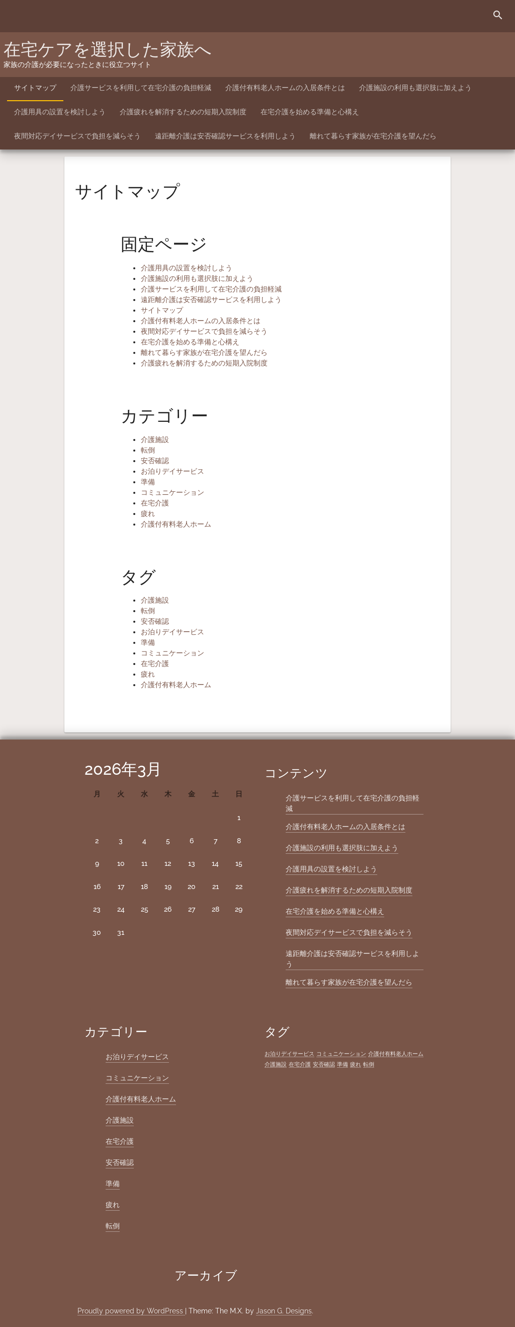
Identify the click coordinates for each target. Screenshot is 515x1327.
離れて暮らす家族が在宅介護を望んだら (373, 136)
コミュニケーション (172, 492)
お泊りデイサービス (172, 471)
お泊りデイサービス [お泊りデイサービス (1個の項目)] (289, 1054)
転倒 (148, 450)
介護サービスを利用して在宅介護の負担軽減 (140, 88)
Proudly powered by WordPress (131, 1311)
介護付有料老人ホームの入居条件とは (285, 88)
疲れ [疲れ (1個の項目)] (355, 1064)
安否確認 (155, 461)
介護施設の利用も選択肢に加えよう (415, 88)
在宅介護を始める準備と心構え (310, 112)
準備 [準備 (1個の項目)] (342, 1064)
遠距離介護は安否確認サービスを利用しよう (225, 136)
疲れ (148, 513)
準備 (148, 482)
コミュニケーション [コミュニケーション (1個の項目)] (341, 1054)
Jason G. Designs (284, 1311)
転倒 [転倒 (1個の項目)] (368, 1064)
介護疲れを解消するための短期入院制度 (183, 112)
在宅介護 (155, 503)
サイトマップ (35, 88)
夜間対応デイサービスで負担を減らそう (77, 136)
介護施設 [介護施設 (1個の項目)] (276, 1064)
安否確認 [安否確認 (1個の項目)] (324, 1064)
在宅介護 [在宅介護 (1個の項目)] (300, 1064)
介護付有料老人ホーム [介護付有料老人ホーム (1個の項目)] (395, 1054)
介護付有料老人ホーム (176, 524)
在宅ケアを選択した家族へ (108, 49)
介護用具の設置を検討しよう (60, 112)
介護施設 (155, 439)
